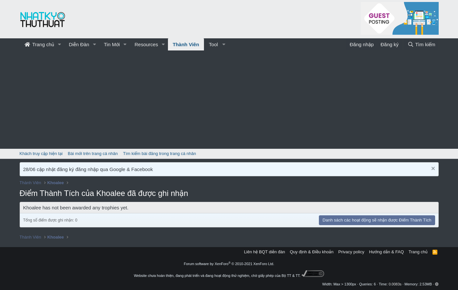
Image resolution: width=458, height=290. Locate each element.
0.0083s (395, 284)
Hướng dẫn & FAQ (386, 251)
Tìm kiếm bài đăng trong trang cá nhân (159, 153)
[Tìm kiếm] (421, 44)
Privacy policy (351, 251)
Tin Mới (112, 44)
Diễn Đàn (79, 44)
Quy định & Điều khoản (311, 251)
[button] (59, 44)
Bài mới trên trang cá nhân (93, 153)
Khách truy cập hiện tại (41, 153)
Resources (146, 44)
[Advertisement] (229, 99)
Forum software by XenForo (229, 264)
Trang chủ (39, 44)
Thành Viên (186, 44)
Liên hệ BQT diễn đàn (264, 251)
